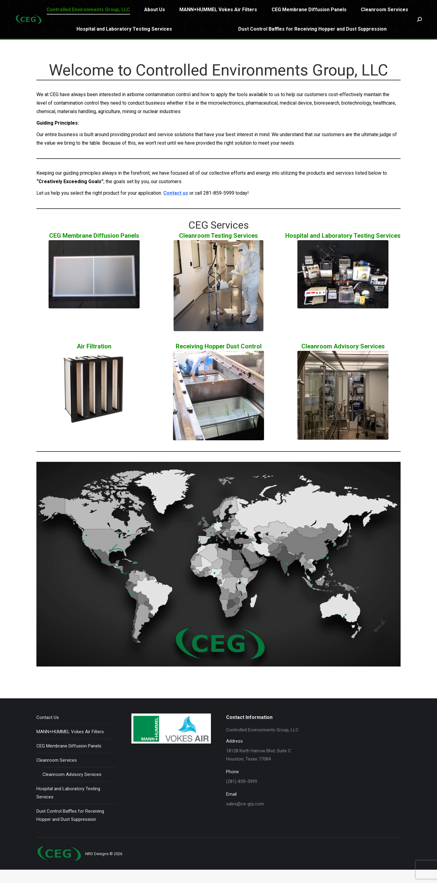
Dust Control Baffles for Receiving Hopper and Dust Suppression (70, 828)
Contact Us (47, 731)
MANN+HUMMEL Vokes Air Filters (70, 745)
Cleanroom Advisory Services (71, 788)
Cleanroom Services (56, 773)
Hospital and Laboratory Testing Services (68, 806)
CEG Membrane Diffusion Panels (68, 759)
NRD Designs (97, 867)
